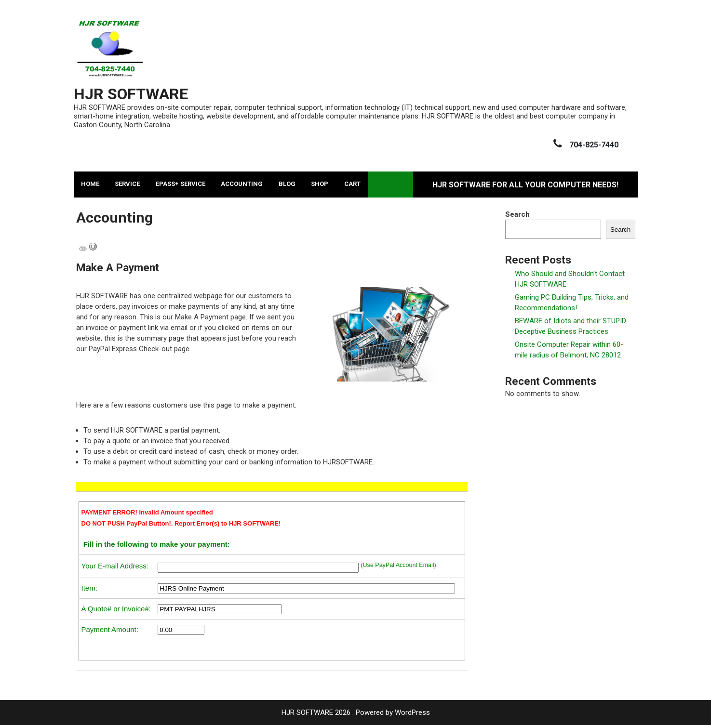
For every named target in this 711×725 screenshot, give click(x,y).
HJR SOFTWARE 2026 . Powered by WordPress (356, 712)
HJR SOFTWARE (131, 94)
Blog (287, 183)
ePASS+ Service (180, 183)
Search (517, 214)
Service (127, 183)
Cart (352, 183)
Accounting (242, 183)
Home (90, 183)
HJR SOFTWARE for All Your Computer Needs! (525, 184)
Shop (319, 183)
